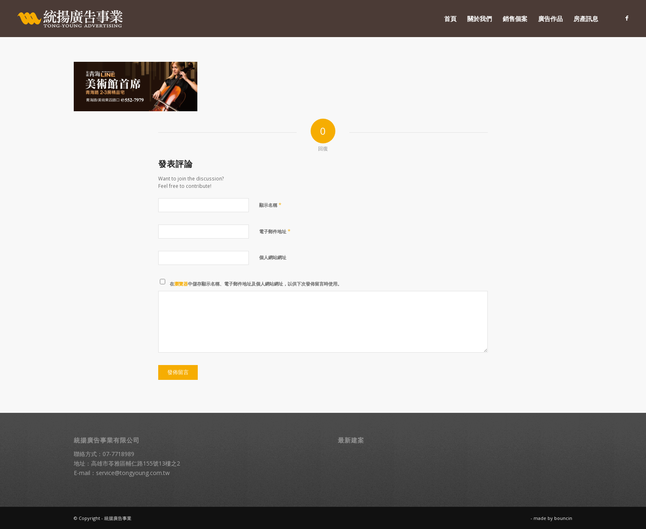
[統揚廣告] (70, 18)
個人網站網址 (272, 257)
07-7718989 (118, 454)
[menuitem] (450, 18)
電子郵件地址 (274, 231)
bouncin (563, 518)
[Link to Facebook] (627, 18)
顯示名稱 (270, 204)
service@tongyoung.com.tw (133, 473)
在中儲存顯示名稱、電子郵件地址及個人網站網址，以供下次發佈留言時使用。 (256, 284)
